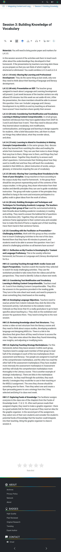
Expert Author (12, 530)
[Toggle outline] (5, 41)
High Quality (11, 514)
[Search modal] (47, 2)
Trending (10, 526)
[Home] (4, 2)
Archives (10, 490)
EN (48, 41)
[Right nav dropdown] (42, 2)
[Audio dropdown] (38, 41)
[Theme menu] (52, 2)
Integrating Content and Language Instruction (20, 6)
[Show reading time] (54, 41)
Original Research (13, 522)
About (9, 502)
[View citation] (11, 41)
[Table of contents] (3, 6)
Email (12, 542)
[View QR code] (16, 41)
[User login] (57, 2)
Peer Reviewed (12, 518)
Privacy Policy (12, 494)
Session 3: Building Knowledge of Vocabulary (47, 6)
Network (10, 498)
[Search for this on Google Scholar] (22, 41)
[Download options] (29, 41)
